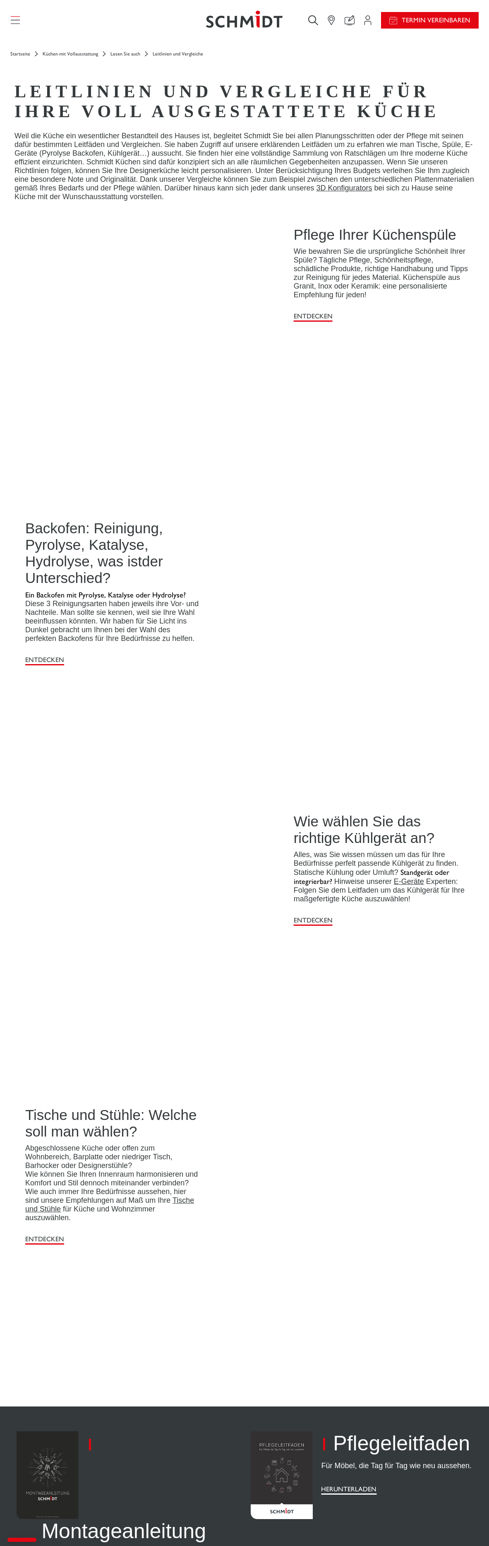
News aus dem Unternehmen (409, 1403)
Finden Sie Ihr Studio (164, 1451)
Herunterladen (69, 1112)
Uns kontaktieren (159, 1435)
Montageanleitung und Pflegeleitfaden (283, 1422)
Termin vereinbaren (436, 23)
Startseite (20, 59)
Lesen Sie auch (125, 59)
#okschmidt (442, 1524)
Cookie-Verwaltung (350, 1524)
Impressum (311, 1524)
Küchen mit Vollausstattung (70, 59)
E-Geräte (409, 652)
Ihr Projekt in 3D (159, 1419)
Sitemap (469, 1524)
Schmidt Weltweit (394, 1453)
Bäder (27, 1459)
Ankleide (31, 1426)
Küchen (29, 1410)
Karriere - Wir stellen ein (404, 1419)
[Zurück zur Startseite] (244, 22)
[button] (21, 1540)
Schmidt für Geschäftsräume (56, 1475)
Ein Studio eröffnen (396, 1436)
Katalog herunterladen (283, 1443)
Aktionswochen (274, 1402)
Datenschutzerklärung (399, 1524)
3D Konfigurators (344, 193)
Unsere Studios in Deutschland (411, 1469)
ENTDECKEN (313, 321)
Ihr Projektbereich (160, 1402)
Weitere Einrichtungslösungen (60, 1443)
